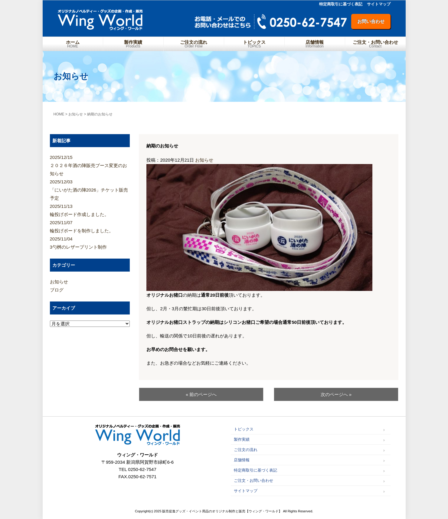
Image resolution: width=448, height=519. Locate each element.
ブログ (57, 289)
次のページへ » (336, 394)
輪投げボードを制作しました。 (90, 225)
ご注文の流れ (194, 44)
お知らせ (204, 160)
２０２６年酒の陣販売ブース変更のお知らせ (90, 164)
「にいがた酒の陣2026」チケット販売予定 (90, 189)
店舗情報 (315, 44)
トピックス (254, 44)
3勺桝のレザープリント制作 (90, 242)
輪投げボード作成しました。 (90, 209)
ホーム (73, 44)
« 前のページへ (201, 394)
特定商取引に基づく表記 (340, 4)
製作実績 (133, 44)
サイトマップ (379, 4)
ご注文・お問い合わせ (375, 44)
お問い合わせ (370, 21)
